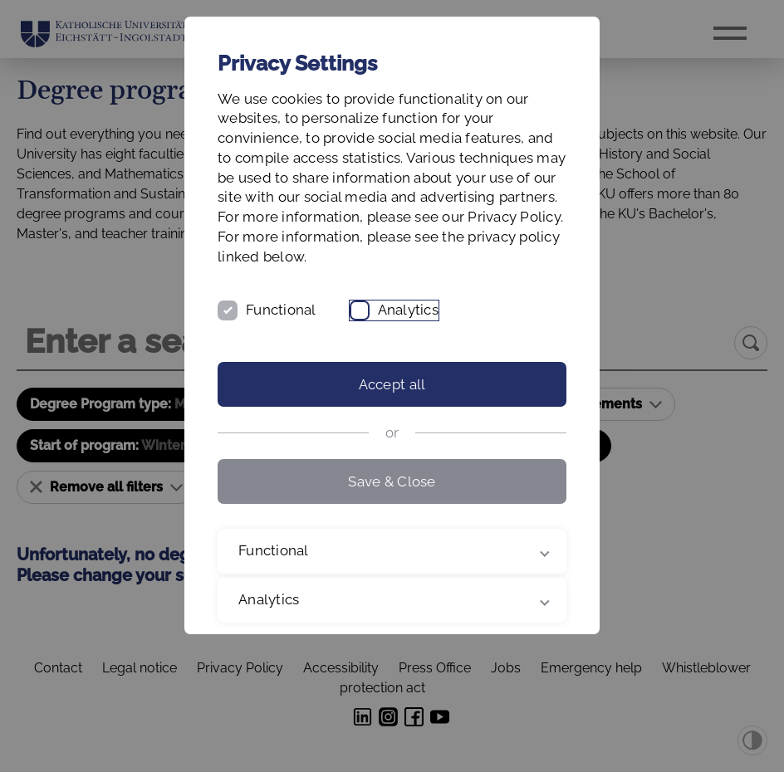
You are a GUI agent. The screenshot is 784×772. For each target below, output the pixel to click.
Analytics (408, 309)
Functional (281, 309)
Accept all (392, 384)
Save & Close (391, 481)
